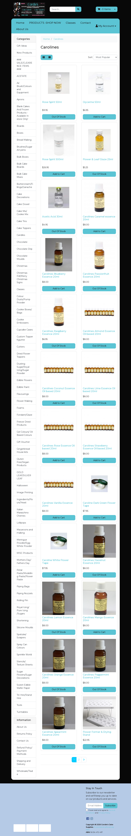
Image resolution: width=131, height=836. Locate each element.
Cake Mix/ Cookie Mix (22, 213)
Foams (20, 408)
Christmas (22, 266)
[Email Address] (94, 805)
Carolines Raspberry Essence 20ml (54, 332)
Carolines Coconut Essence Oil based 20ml (58, 390)
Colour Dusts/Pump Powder (23, 299)
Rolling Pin (22, 600)
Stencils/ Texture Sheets (25, 663)
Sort (90, 57)
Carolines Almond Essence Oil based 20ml (99, 332)
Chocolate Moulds (22, 257)
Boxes (20, 133)
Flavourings (23, 394)
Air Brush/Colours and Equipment (24, 88)
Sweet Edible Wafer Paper (24, 686)
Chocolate (22, 242)
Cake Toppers (24, 228)
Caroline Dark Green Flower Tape (99, 504)
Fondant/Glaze (24, 414)
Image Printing (25, 492)
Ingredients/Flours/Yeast (25, 501)
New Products (24, 52)
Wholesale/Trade (25, 773)
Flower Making (24, 401)
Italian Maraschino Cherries (23, 512)
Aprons (20, 99)
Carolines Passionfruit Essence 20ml (96, 275)
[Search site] (78, 9)
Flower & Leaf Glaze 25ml (98, 159)
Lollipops (21, 522)
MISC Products (25, 553)
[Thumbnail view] (44, 57)
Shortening (22, 620)
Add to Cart (99, 116)
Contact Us (22, 740)
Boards (20, 126)
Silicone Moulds (25, 627)
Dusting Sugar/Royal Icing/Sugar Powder (23, 368)
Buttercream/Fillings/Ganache (25, 186)
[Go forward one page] (84, 759)
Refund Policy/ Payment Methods (24, 750)
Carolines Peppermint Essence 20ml (96, 676)
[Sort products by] (105, 57)
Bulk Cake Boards (22, 165)
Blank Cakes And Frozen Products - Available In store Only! (23, 112)
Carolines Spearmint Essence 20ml (54, 733)
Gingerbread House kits (23, 450)
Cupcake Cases (25, 329)
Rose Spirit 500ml (52, 159)
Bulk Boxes (22, 157)
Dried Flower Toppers (23, 355)
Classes (71, 22)
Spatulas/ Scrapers (21, 636)
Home (20, 22)
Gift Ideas (22, 45)
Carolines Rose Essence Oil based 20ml (58, 447)
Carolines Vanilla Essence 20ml (57, 504)
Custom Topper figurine (25, 338)
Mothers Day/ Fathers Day (24, 561)
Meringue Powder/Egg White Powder (24, 542)
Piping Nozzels (25, 593)
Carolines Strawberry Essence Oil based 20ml (97, 447)
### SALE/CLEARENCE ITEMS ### (24, 64)
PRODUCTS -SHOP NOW (45, 22)
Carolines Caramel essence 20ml (99, 218)
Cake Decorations (23, 196)
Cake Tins (22, 221)
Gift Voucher (23, 442)
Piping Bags (23, 586)
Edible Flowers (24, 380)
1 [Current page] (74, 759)
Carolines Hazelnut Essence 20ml (94, 561)
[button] (105, 26)
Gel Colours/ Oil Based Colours (25, 433)
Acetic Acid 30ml (52, 216)
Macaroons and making (25, 531)
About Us (22, 29)
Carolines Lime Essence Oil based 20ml (99, 390)
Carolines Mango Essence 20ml (98, 619)
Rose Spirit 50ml (52, 102)
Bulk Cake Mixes (22, 175)
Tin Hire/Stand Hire (24, 696)
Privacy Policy (104, 813)
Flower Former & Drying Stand (97, 733)
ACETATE (22, 76)
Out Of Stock (59, 116)
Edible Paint (23, 387)
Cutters (21, 346)
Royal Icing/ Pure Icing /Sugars (23, 610)
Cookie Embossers (22, 321)
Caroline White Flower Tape (55, 561)
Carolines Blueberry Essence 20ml (54, 275)
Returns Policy (24, 733)
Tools (19, 705)
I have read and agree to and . (100, 811)
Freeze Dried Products (23, 423)
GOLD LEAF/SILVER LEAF (24, 475)
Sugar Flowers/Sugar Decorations (24, 674)
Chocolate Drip (24, 249)
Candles (21, 235)
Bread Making (24, 139)
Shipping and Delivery (23, 762)
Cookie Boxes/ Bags (24, 311)
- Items (104, 9)
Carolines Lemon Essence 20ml (57, 619)
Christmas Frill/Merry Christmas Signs (22, 278)
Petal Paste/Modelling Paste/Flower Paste (25, 575)
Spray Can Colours (22, 646)
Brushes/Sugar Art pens (24, 148)
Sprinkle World (24, 654)
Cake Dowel (23, 204)
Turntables (22, 712)
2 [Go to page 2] (79, 759)
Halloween (22, 485)
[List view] (50, 57)
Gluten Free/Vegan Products (23, 462)
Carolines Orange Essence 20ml (58, 676)
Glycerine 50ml (92, 102)
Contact (85, 22)
